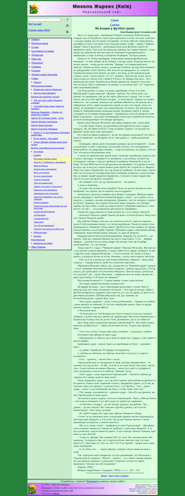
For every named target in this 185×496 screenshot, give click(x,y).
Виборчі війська (41, 179)
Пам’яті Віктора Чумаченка (44, 131)
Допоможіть (92, 481)
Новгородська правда (41, 91)
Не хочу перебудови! (43, 190)
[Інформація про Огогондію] (46, 209)
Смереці (56, 494)
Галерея (35, 74)
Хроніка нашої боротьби (44, 79)
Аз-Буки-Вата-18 (41, 236)
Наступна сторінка (119, 475)
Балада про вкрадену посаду (45, 104)
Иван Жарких (38, 267)
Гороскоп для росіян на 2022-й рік (49, 247)
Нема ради (39, 240)
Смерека (36, 70)
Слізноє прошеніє (42, 194)
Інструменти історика (42, 53)
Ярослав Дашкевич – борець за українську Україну (46, 121)
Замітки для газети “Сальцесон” (48, 202)
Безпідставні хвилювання (45, 183)
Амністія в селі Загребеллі (45, 205)
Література (37, 57)
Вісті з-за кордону (42, 187)
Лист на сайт (35, 24)
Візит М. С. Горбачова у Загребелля (50, 175)
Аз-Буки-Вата (40, 232)
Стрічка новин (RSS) (39, 30)
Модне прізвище (41, 219)
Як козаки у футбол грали (45, 172)
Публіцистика (40, 251)
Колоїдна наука (39, 44)
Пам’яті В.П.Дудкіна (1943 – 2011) (47, 127)
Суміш (34, 83)
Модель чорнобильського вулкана (47, 160)
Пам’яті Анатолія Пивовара (44, 139)
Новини (35, 40)
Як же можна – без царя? (46, 149)
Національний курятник (44, 228)
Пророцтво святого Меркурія (48, 95)
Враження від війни (43, 263)
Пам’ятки (36, 61)
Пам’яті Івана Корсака (41, 135)
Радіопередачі (38, 259)
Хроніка (37, 255)
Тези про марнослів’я (43, 198)
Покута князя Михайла (45, 100)
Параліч (37, 87)
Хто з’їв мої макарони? (44, 244)
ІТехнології (37, 66)
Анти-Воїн (38, 164)
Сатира (37, 168)
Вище (104, 475)
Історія (35, 48)
